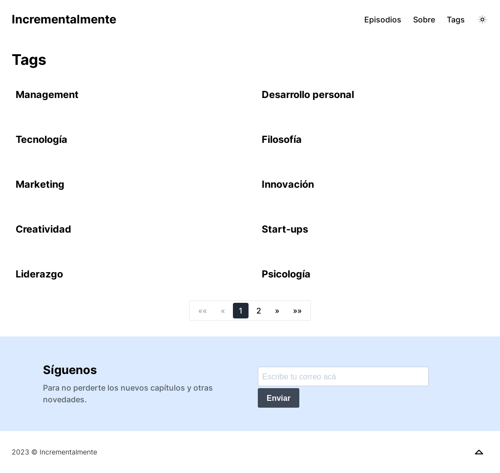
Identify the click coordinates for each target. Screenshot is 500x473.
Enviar (279, 398)
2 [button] (258, 310)
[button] (202, 310)
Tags (456, 19)
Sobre (424, 19)
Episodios (382, 19)
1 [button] (241, 310)
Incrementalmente (64, 19)
